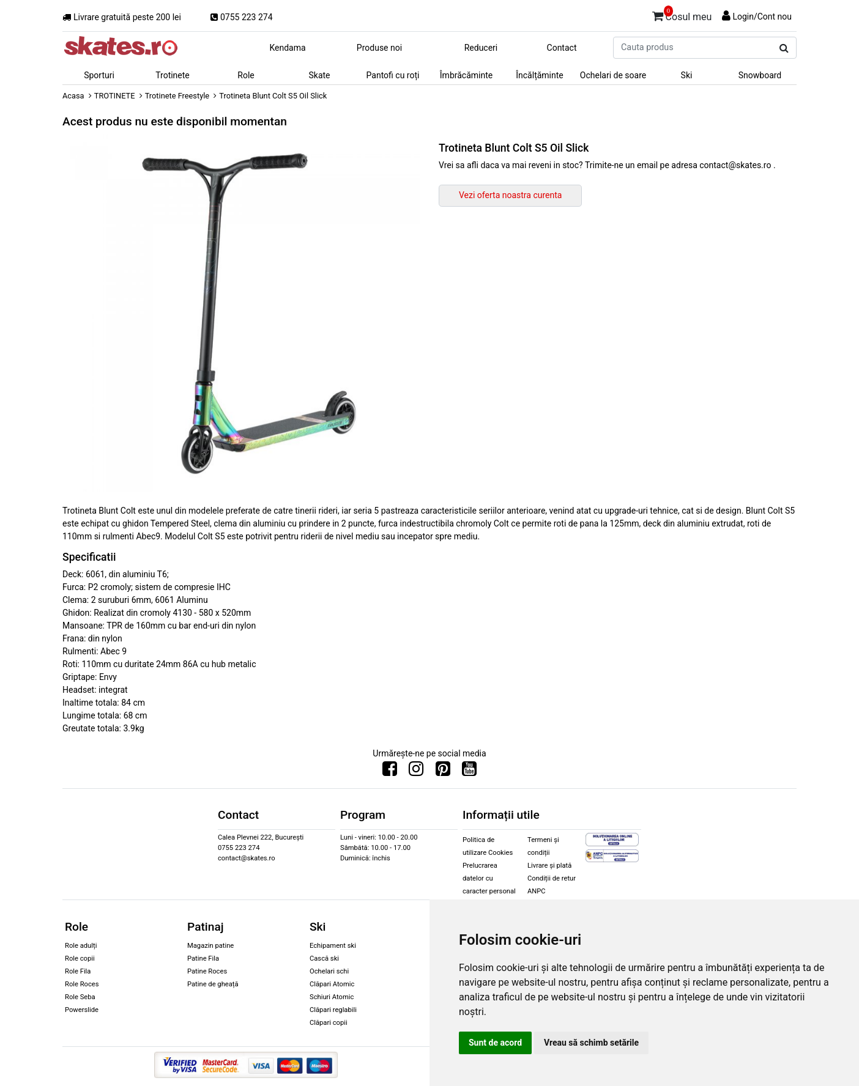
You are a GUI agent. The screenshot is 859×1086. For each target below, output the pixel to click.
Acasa (73, 95)
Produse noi (379, 48)
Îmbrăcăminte (466, 75)
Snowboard (760, 75)
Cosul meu (682, 15)
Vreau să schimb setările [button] (591, 1042)
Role (245, 75)
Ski (687, 75)
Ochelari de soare (613, 75)
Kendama (287, 48)
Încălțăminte (539, 75)
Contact (562, 48)
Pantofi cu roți (393, 75)
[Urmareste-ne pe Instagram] (416, 772)
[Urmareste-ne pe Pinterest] (443, 772)
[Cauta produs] (784, 48)
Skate (319, 75)
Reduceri (481, 48)
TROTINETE (114, 95)
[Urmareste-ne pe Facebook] (389, 772)
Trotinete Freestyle (177, 95)
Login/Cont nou (762, 16)
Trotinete (172, 75)
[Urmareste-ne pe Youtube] (469, 772)
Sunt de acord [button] (495, 1042)
